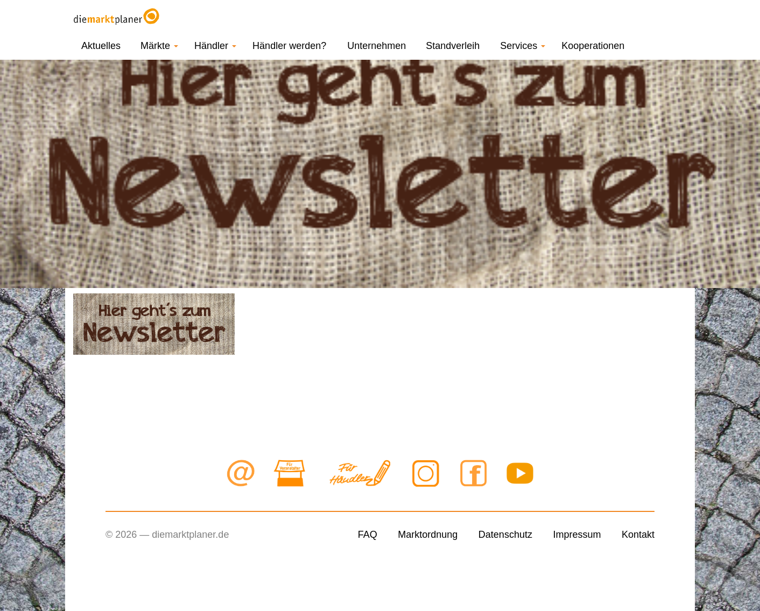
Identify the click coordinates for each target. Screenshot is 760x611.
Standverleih (453, 45)
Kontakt (638, 534)
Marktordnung (428, 534)
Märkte (159, 45)
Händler (215, 45)
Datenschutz (505, 534)
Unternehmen (376, 45)
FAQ (367, 534)
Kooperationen (592, 45)
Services (522, 45)
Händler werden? (289, 45)
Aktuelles (101, 45)
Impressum (577, 534)
